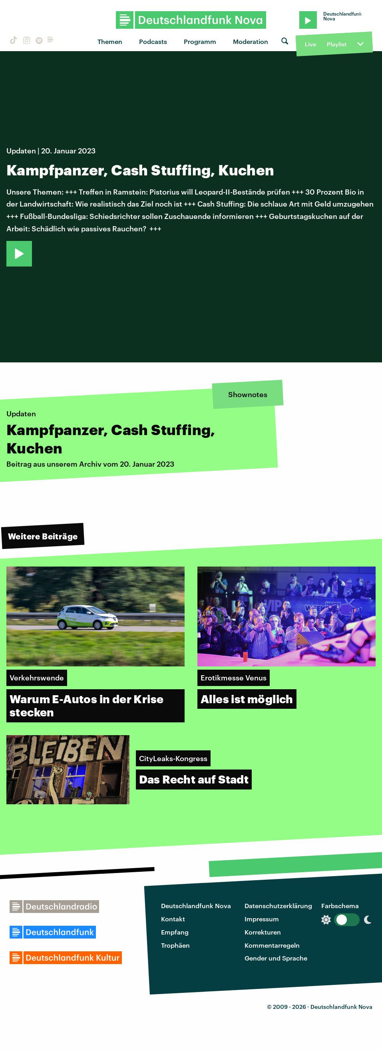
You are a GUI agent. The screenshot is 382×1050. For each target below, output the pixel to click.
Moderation (250, 41)
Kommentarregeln (272, 945)
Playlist (336, 44)
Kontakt (173, 919)
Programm (200, 41)
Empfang (175, 932)
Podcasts (153, 41)
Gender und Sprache (276, 958)
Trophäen (175, 945)
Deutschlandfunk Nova (196, 905)
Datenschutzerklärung (278, 905)
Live (310, 44)
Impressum (262, 919)
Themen (109, 41)
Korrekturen (263, 932)
